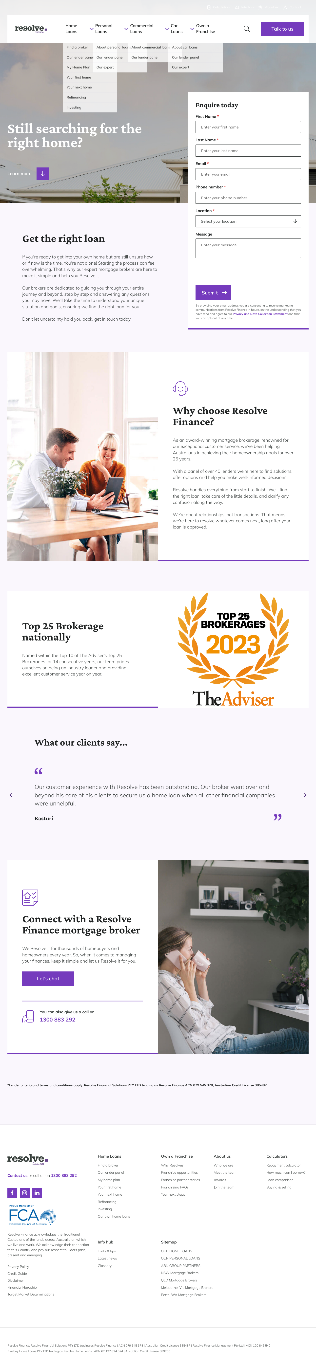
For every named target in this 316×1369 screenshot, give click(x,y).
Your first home (109, 1187)
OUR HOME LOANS (176, 1251)
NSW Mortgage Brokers (179, 1273)
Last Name (207, 139)
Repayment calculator (283, 1165)
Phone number (211, 186)
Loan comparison (280, 1180)
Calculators (277, 1156)
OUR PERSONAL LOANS (180, 1258)
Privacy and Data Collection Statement (260, 314)
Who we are (223, 1165)
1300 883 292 (57, 1019)
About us (222, 1156)
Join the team (224, 1187)
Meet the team (225, 1172)
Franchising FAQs (175, 1187)
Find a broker (108, 1165)
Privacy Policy (18, 1266)
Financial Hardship (22, 1287)
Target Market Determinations (30, 1294)
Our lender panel (111, 1172)
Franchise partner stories (180, 1180)
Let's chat (48, 978)
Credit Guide (17, 1273)
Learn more (28, 173)
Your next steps (173, 1194)
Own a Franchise (177, 1156)
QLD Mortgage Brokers (179, 1280)
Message (204, 234)
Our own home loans (114, 1216)
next (305, 795)
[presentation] (233, 271)
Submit (216, 292)
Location (205, 210)
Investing (105, 1209)
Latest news (107, 1258)
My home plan (109, 1180)
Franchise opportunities (179, 1172)
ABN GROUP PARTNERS (180, 1265)
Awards (220, 1180)
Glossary (105, 1265)
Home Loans (109, 1156)
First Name (207, 116)
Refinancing (107, 1202)
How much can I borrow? (285, 1172)
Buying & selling (278, 1187)
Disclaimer (15, 1280)
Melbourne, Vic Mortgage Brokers (187, 1287)
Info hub (105, 1242)
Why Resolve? (172, 1165)
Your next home (110, 1194)
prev (11, 795)
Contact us (17, 1175)
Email (202, 163)
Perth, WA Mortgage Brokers (183, 1295)
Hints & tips (107, 1251)
